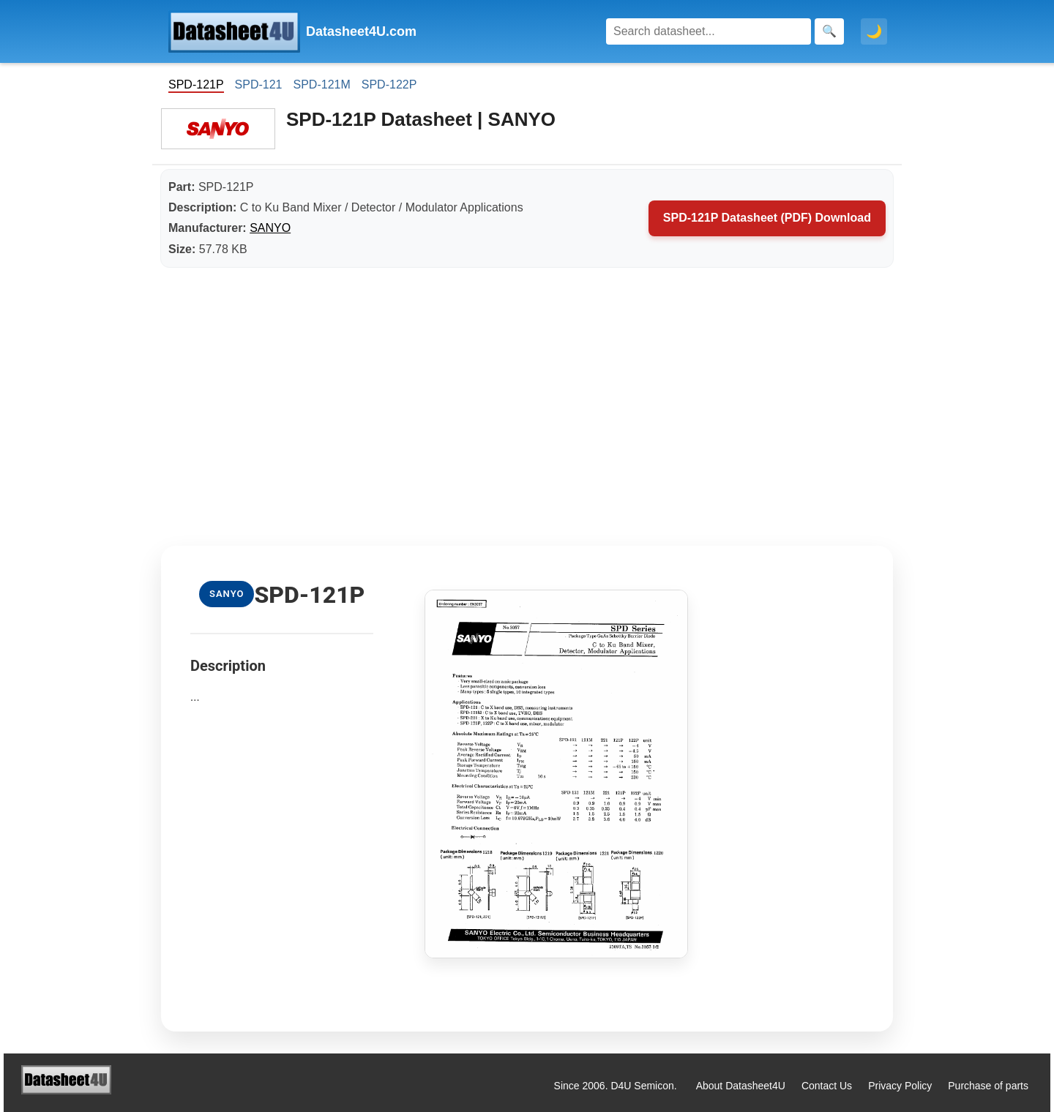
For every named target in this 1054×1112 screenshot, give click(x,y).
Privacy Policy (900, 1086)
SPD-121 (259, 84)
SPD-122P (389, 84)
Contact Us (826, 1086)
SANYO (270, 228)
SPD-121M (322, 84)
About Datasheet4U (740, 1086)
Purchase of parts (988, 1086)
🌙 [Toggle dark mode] (874, 31)
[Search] (708, 31)
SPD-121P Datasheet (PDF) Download (767, 217)
